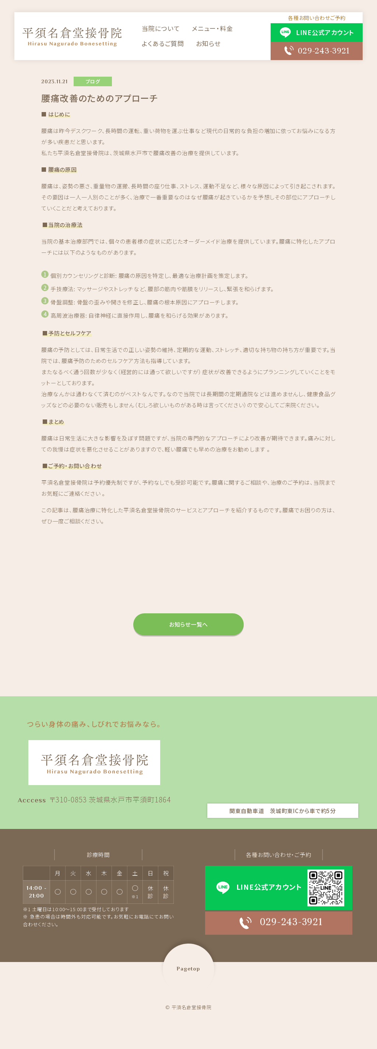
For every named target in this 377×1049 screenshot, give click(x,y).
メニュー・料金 (212, 28)
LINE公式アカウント (324, 32)
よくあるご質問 (163, 43)
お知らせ (207, 43)
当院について (161, 28)
